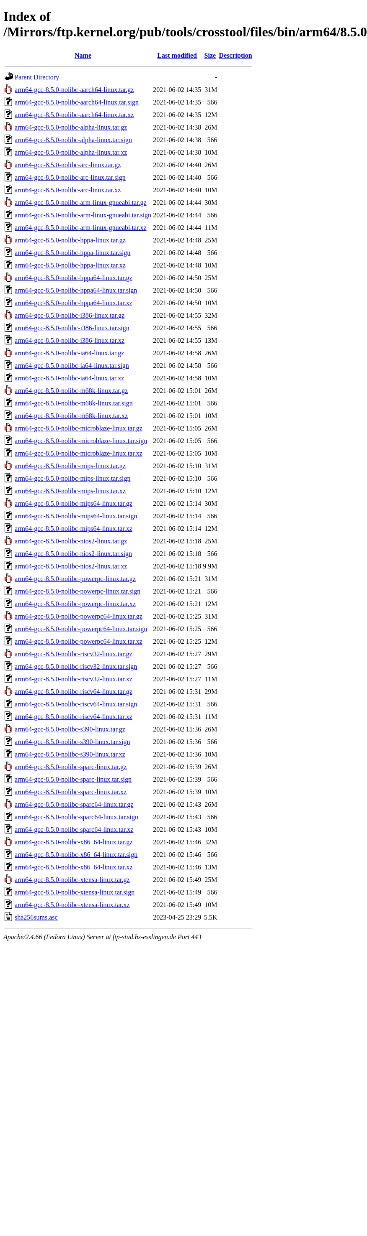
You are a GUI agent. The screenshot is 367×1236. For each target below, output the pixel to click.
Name (83, 55)
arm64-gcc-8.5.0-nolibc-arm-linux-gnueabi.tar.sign (83, 215)
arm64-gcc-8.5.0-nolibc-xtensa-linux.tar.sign (74, 892)
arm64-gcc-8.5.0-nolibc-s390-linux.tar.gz (70, 729)
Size (210, 55)
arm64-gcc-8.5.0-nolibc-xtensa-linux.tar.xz (72, 904)
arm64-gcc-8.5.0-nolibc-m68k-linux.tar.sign (74, 403)
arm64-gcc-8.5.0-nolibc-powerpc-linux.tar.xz (75, 603)
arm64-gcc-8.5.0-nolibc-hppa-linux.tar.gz (70, 240)
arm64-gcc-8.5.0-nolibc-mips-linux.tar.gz (70, 465)
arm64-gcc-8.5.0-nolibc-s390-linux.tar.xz (70, 754)
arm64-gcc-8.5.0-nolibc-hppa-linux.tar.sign (72, 252)
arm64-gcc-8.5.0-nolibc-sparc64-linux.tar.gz (74, 804)
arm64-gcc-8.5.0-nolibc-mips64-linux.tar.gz (73, 503)
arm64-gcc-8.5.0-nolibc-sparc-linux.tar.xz (71, 791)
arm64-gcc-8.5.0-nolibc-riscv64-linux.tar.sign (76, 704)
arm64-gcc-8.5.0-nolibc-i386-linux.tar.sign (72, 327)
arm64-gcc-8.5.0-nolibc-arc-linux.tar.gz (68, 164)
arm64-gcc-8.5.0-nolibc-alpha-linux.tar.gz (71, 127)
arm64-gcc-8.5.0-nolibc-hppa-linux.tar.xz (70, 265)
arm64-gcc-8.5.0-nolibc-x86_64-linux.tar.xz (74, 867)
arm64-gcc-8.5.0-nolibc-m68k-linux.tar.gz (71, 390)
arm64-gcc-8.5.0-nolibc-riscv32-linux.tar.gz (73, 654)
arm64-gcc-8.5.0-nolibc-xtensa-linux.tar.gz (72, 879)
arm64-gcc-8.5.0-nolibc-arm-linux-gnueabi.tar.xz (81, 227)
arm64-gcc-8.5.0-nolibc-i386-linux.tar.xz (69, 340)
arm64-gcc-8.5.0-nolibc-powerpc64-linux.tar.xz (78, 641)
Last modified (177, 55)
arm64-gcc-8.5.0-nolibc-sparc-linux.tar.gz (71, 766)
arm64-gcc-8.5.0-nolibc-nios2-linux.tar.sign (73, 553)
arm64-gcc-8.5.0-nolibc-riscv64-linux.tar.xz (73, 716)
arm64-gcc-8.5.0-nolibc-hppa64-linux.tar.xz (73, 302)
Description (235, 55)
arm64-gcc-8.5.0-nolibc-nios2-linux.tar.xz (71, 566)
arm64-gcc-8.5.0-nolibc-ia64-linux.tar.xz (69, 378)
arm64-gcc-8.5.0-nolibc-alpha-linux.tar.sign (73, 139)
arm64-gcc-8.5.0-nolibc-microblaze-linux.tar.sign (81, 440)
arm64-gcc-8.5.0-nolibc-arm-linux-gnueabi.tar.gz (81, 202)
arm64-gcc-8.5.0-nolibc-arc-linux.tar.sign (70, 177)
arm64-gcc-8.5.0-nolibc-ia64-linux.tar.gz (69, 353)
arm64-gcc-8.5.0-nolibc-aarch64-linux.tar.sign (77, 102)
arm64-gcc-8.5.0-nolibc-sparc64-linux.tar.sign (76, 817)
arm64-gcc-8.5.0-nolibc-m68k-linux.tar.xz (71, 415)
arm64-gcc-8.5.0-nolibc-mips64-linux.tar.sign (76, 516)
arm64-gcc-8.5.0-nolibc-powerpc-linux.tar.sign (77, 591)
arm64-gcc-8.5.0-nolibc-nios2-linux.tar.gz (71, 541)
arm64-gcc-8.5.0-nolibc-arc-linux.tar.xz (68, 190)
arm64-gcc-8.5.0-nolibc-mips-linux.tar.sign (72, 478)
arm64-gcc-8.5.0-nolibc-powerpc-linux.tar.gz (75, 578)
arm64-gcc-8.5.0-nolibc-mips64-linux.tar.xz (73, 528)
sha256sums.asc (36, 917)
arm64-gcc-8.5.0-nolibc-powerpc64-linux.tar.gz (78, 616)
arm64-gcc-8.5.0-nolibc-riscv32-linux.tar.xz (73, 679)
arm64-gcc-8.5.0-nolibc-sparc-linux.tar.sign (73, 779)
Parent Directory (37, 77)
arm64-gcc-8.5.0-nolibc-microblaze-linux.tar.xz (78, 453)
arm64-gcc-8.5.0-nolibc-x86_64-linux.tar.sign (76, 854)
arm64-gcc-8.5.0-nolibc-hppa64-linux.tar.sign (76, 290)
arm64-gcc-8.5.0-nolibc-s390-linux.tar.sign (72, 741)
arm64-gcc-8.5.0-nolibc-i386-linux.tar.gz (69, 315)
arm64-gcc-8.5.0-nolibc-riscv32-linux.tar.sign (76, 666)
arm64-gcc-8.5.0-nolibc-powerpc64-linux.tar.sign (81, 628)
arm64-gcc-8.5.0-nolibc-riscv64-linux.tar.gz (73, 691)
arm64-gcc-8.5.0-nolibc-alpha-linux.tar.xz (71, 152)
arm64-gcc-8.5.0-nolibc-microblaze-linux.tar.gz (78, 428)
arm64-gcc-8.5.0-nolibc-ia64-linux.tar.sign (72, 365)
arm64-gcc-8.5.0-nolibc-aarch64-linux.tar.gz (74, 89)
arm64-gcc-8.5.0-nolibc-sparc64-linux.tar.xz (74, 829)
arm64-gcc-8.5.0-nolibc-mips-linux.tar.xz (70, 490)
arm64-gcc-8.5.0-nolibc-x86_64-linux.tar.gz (74, 842)
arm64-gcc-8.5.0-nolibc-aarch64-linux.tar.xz (74, 114)
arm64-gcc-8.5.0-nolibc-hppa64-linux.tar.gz (73, 277)
